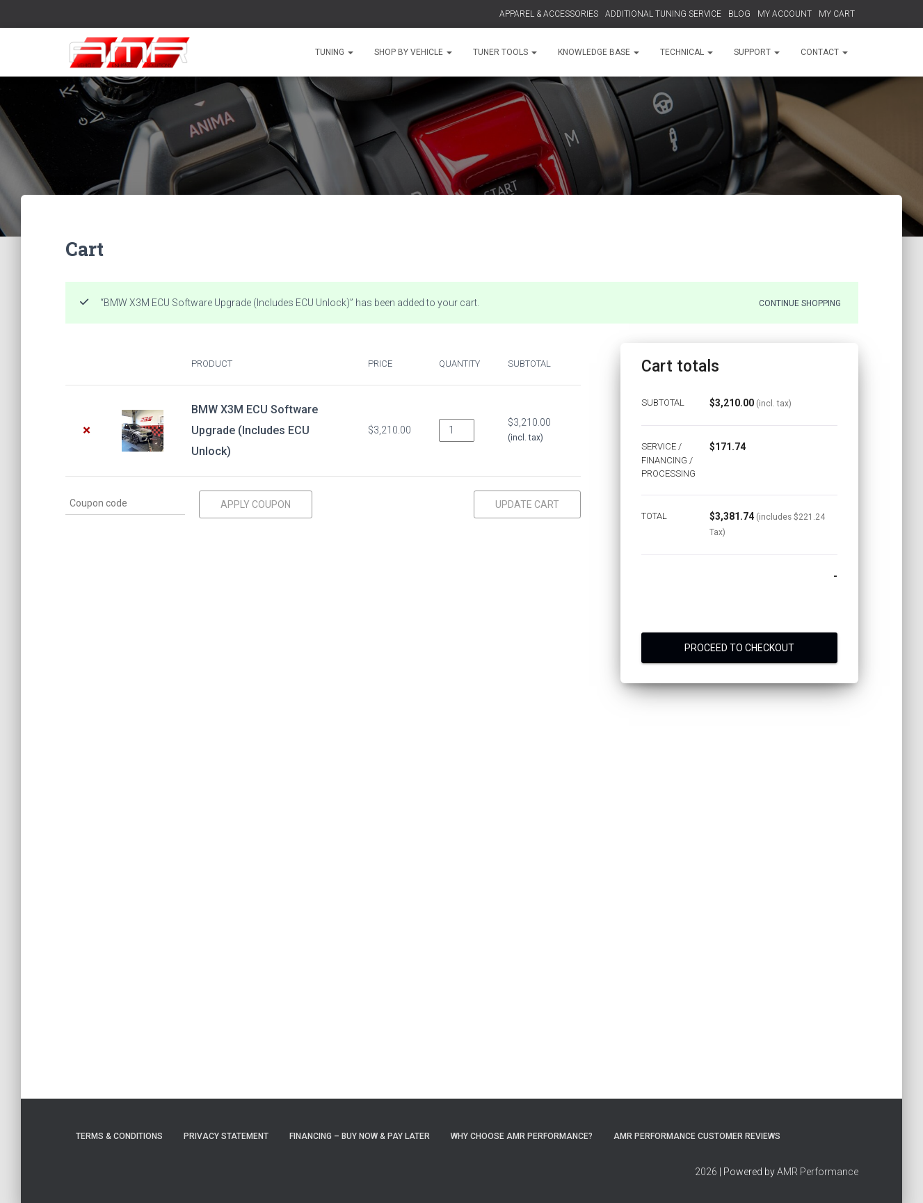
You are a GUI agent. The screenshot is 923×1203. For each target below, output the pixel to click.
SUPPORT (757, 52)
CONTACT (824, 52)
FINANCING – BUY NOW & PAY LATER (359, 1136)
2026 (706, 1171)
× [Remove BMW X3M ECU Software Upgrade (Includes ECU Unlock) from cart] (86, 430)
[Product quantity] (456, 430)
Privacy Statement (226, 1136)
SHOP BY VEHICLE (413, 52)
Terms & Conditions (119, 1136)
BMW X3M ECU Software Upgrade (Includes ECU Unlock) (254, 430)
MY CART (837, 14)
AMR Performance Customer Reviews (696, 1136)
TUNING (334, 52)
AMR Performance (817, 1171)
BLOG (739, 14)
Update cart (527, 504)
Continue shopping (800, 303)
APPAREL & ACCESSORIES (548, 14)
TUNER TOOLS (505, 52)
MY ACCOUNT (784, 14)
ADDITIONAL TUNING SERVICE (663, 14)
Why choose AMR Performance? (522, 1136)
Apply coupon (255, 504)
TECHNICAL (686, 52)
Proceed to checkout (739, 647)
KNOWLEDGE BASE (598, 52)
